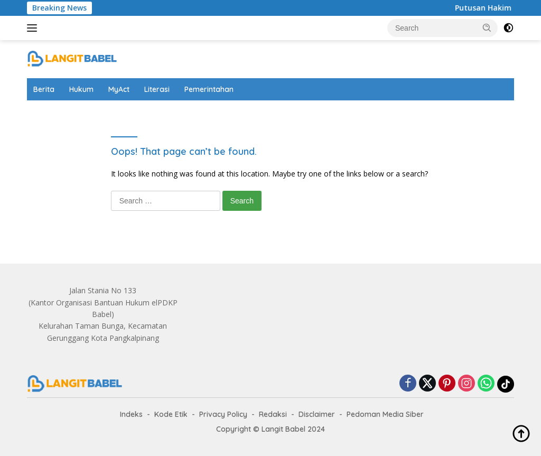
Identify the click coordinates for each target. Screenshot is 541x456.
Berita (43, 89)
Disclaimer (317, 414)
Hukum (81, 89)
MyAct (118, 89)
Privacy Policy (223, 414)
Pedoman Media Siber (385, 414)
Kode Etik (171, 414)
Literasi (157, 89)
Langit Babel (283, 429)
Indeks (131, 414)
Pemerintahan (209, 89)
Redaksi (273, 414)
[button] (487, 27)
